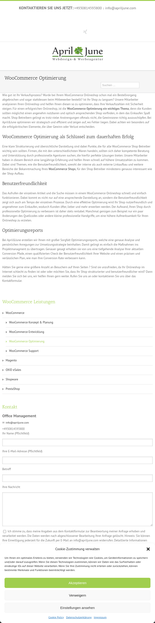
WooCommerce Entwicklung (26, 332)
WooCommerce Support (24, 351)
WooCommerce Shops (62, 169)
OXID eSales (13, 370)
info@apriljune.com (120, 8)
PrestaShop (13, 389)
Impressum (100, 617)
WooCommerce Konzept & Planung (31, 322)
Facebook (69, 31)
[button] (148, 549)
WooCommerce (15, 313)
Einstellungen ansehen (77, 608)
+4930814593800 (88, 8)
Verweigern (77, 595)
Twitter (76, 31)
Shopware (12, 379)
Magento (11, 360)
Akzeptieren (77, 583)
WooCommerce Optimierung (26, 341)
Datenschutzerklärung (78, 617)
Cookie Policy (56, 617)
